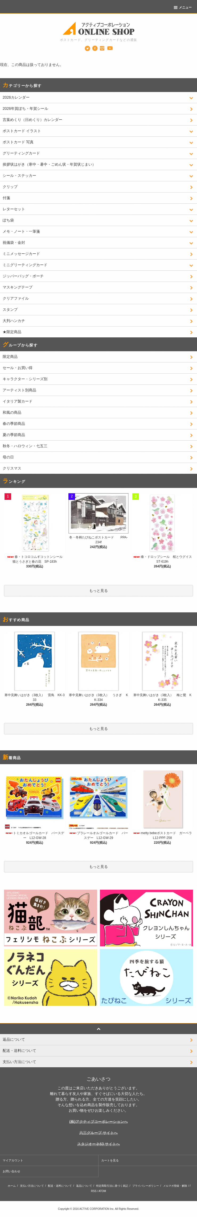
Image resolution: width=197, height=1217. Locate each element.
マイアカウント (13, 1160)
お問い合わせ (11, 1171)
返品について (84, 1185)
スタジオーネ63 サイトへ (98, 1144)
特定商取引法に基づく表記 (112, 1185)
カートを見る (110, 1160)
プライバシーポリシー (145, 1185)
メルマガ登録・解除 (175, 1185)
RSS (94, 1191)
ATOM (102, 1191)
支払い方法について (32, 1185)
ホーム (12, 1185)
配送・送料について (60, 1185)
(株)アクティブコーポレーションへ (98, 1121)
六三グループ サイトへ (98, 1133)
